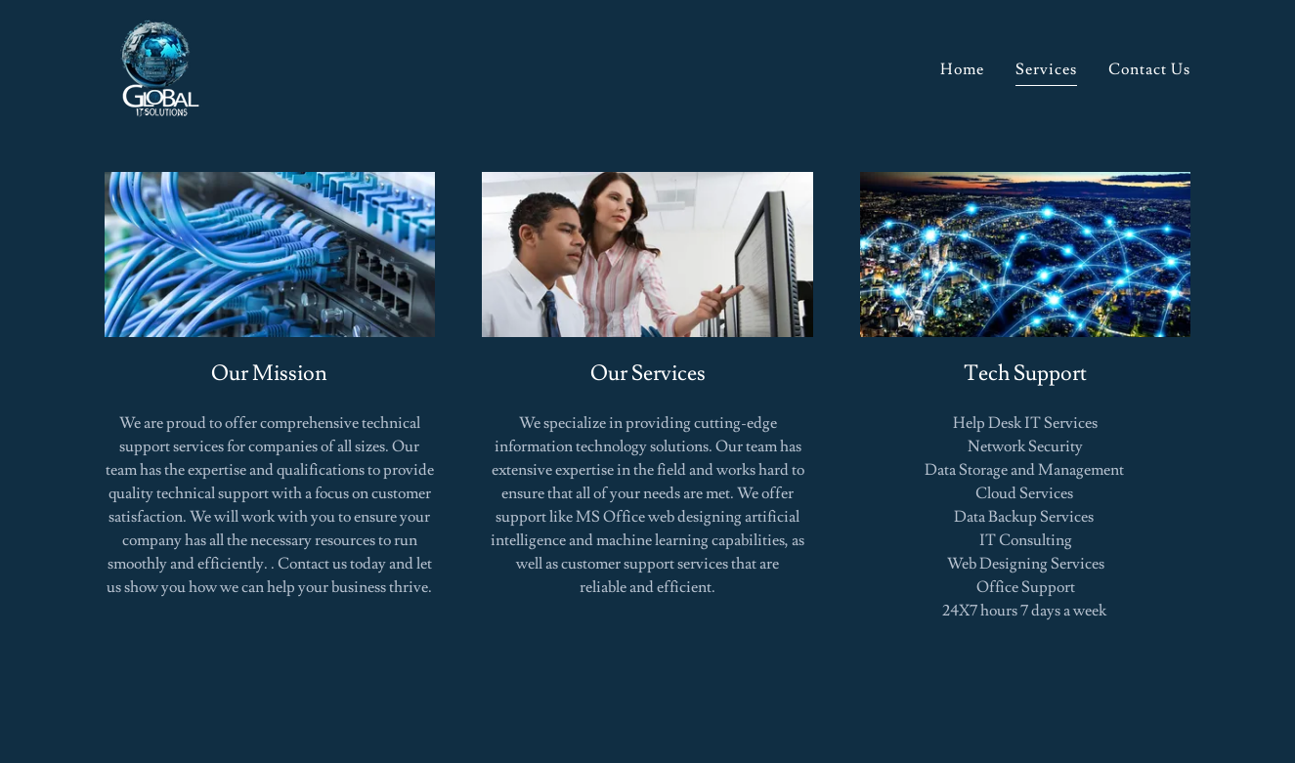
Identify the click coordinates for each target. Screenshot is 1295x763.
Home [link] (962, 69)
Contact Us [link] (1149, 69)
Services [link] (1046, 69)
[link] (155, 62)
